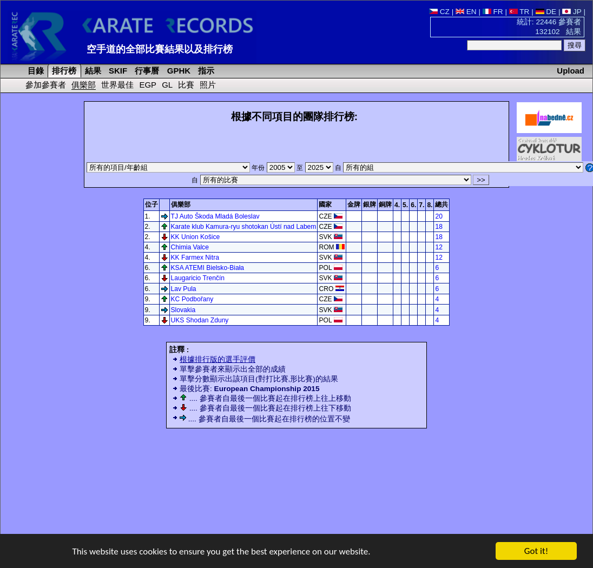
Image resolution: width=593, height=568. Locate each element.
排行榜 (63, 70)
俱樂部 (83, 84)
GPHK (177, 70)
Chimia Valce (190, 247)
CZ (439, 12)
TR (519, 12)
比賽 (186, 84)
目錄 (34, 70)
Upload (570, 70)
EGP (147, 84)
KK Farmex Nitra (195, 257)
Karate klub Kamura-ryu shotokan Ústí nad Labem (244, 226)
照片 (208, 84)
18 (438, 226)
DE (546, 12)
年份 (274, 167)
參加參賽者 (45, 84)
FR (493, 12)
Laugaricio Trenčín (198, 278)
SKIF (117, 70)
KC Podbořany (192, 299)
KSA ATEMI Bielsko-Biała (208, 268)
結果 (92, 70)
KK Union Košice (195, 237)
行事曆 (146, 70)
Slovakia (183, 310)
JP (571, 12)
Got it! (536, 551)
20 (438, 216)
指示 (205, 70)
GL (167, 84)
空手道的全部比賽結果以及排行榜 (160, 49)
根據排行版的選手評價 (217, 359)
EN (466, 12)
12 (438, 247)
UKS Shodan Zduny (200, 320)
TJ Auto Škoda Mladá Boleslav (215, 216)
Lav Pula (183, 289)
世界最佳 (117, 84)
